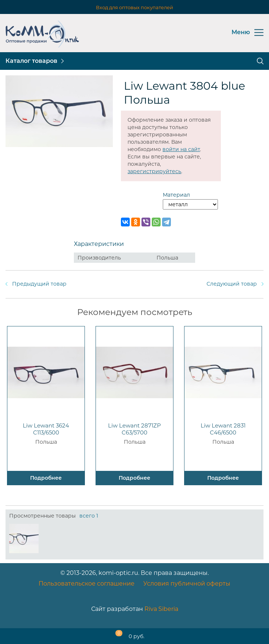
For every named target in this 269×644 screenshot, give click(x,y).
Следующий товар (232, 283)
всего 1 (88, 515)
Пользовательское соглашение (86, 583)
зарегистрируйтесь (154, 171)
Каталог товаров (31, 60)
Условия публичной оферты (186, 583)
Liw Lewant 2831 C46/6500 (223, 429)
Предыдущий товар (39, 283)
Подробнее (46, 478)
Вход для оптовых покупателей (134, 7)
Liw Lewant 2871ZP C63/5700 (134, 429)
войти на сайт (181, 149)
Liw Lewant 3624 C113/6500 (46, 429)
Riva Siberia (161, 608)
